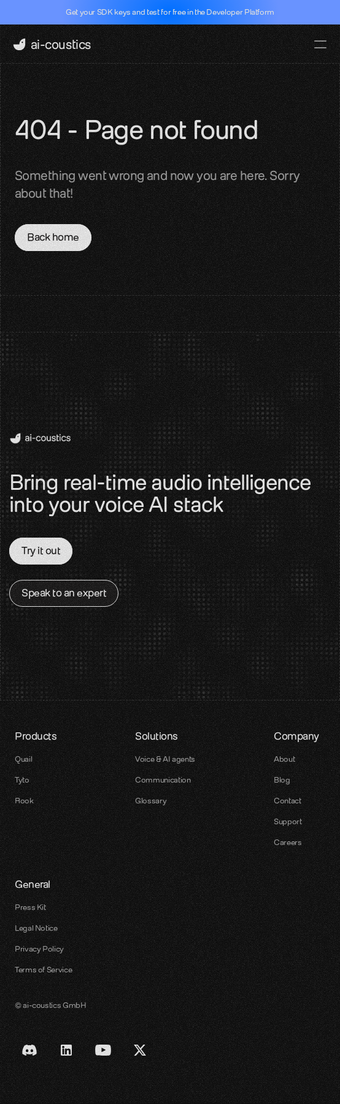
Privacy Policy (39, 948)
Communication (162, 779)
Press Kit (30, 907)
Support (287, 821)
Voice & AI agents (165, 759)
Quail (23, 759)
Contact (287, 800)
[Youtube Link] (103, 1050)
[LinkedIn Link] (66, 1050)
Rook (24, 800)
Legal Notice (36, 928)
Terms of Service (43, 969)
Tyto (22, 779)
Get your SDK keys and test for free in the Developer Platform (170, 12)
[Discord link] (29, 1050)
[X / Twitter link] (140, 1050)
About (284, 759)
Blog (282, 779)
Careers (287, 842)
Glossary (150, 800)
